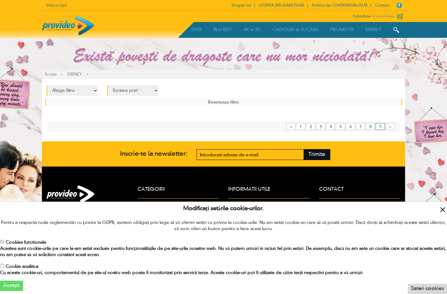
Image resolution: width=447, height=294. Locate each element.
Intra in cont (57, 5)
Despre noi (241, 5)
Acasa (50, 74)
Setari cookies (427, 288)
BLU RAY (222, 30)
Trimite (317, 154)
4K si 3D (252, 30)
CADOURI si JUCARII (295, 30)
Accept (11, 285)
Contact (382, 5)
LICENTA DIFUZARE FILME (281, 5)
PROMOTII (342, 30)
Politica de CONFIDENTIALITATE (340, 5)
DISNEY (373, 30)
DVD (196, 30)
